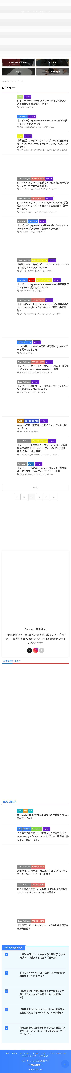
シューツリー (25, 432)
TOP (7, 1053)
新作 (58, 314)
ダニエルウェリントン (42, 189)
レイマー (31, 107)
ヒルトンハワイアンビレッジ (37, 150)
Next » (36, 487)
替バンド (41, 232)
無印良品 (34, 432)
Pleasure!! (35, 1064)
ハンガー (30, 353)
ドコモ (33, 291)
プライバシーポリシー (57, 1053)
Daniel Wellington (26, 455)
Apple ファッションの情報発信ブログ (35, 1061)
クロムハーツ (25, 1053)
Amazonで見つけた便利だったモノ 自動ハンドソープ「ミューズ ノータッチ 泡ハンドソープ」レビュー (42, 1031)
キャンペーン (25, 212)
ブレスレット (51, 314)
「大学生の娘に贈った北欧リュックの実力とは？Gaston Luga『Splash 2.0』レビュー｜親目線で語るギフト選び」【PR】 (43, 836)
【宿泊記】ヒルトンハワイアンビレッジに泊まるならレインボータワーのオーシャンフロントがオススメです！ (42, 143)
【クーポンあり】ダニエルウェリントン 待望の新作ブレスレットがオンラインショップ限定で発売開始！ (43, 307)
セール (30, 189)
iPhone (14, 1053)
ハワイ (22, 150)
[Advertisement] (35, 165)
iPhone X (28, 474)
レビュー (39, 127)
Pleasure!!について (29, 1056)
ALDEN (35, 1053)
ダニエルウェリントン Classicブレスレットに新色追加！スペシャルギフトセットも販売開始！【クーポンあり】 (42, 205)
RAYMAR (23, 107)
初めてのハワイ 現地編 (58, 150)
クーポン (23, 189)
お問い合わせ (44, 1056)
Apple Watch (30, 127)
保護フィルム (49, 127)
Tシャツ (23, 353)
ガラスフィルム (39, 474)
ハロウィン (50, 271)
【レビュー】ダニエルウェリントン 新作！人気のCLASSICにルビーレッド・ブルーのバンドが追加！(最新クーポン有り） (42, 448)
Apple (22, 127)
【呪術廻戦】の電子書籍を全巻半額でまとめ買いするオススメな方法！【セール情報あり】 (42, 994)
